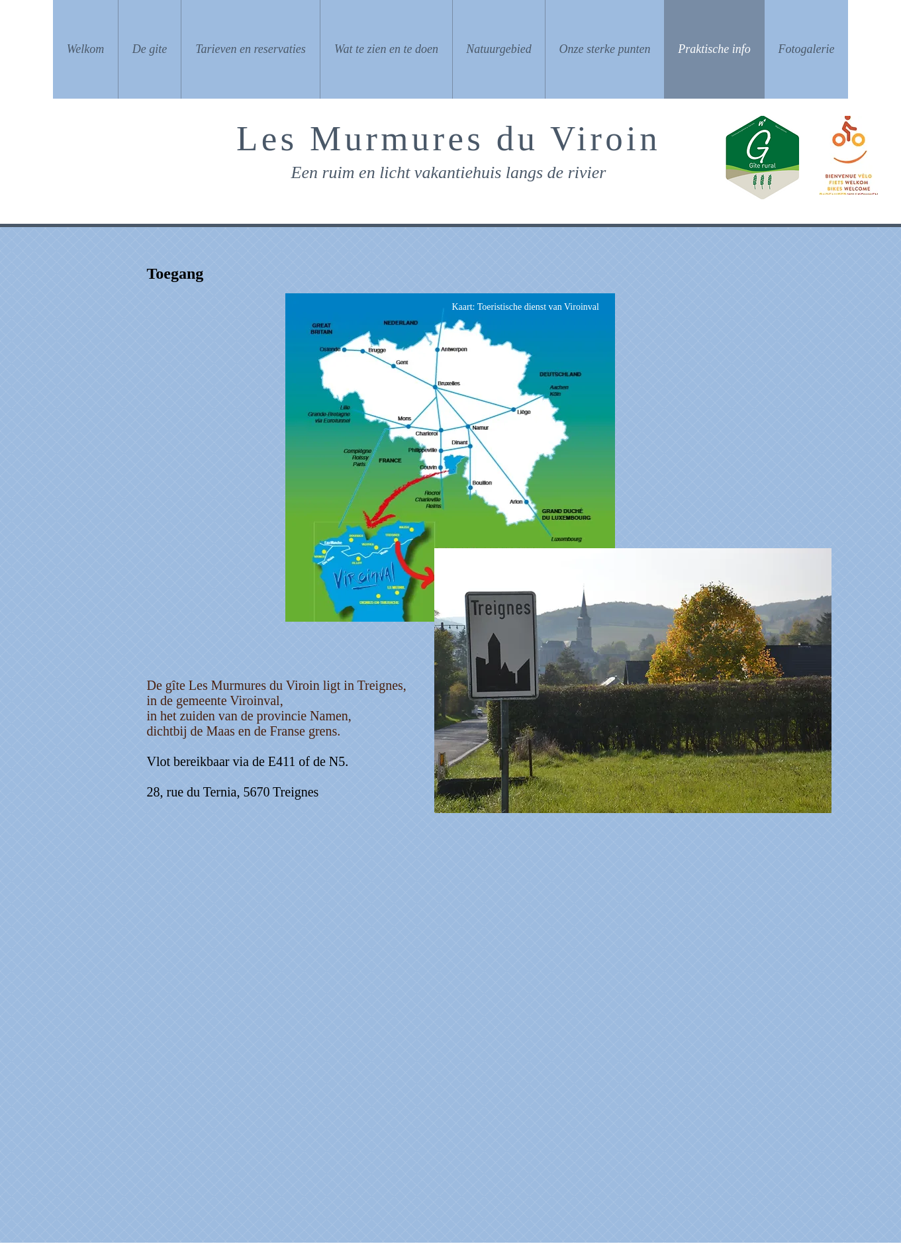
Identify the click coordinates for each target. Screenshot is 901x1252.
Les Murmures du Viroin (448, 138)
